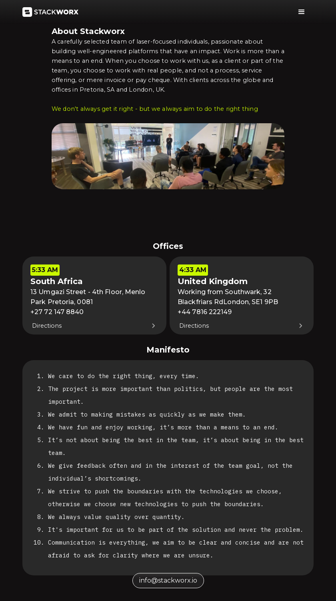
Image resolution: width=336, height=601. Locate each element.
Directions (47, 325)
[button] (302, 12)
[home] (50, 12)
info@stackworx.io (168, 580)
